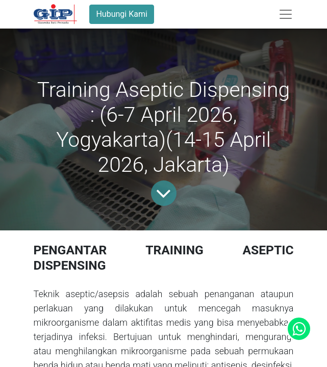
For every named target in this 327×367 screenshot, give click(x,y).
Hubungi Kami (121, 14)
